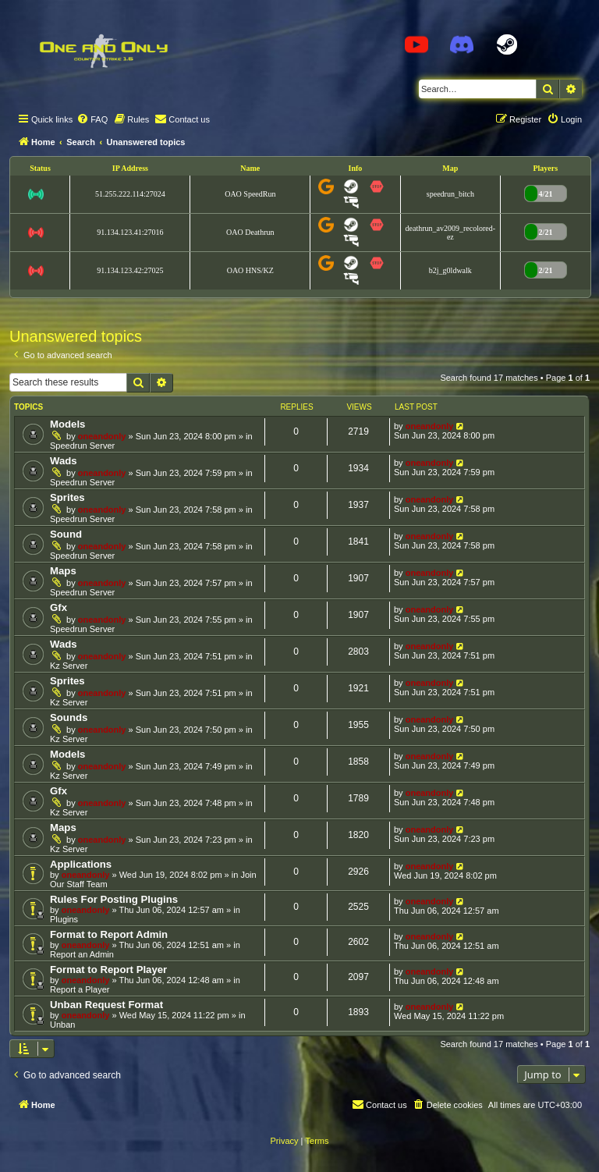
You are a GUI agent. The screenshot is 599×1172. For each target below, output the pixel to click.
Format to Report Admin (109, 934)
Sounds (68, 717)
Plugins (64, 919)
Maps (63, 571)
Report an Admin (82, 954)
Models (67, 424)
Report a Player (79, 989)
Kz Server (68, 665)
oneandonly (102, 436)
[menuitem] (92, 119)
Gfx (58, 607)
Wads (63, 461)
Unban (62, 1024)
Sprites (67, 497)
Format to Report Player (108, 969)
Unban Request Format (106, 1004)
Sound (66, 534)
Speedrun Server (82, 445)
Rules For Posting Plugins (114, 899)
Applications (81, 864)
